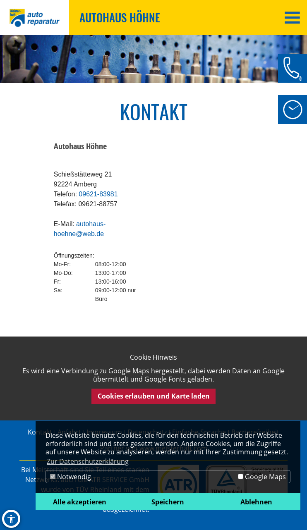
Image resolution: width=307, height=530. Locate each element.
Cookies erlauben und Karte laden (154, 396)
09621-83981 (98, 194)
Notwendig (70, 476)
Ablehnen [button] (256, 501)
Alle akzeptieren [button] (79, 501)
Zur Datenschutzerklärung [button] (88, 461)
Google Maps (262, 476)
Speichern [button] (167, 501)
